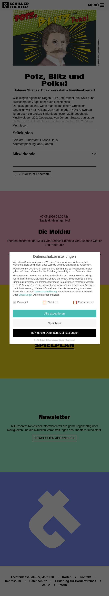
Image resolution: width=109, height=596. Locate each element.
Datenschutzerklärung (45, 288)
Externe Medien (83, 299)
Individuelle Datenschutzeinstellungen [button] (54, 329)
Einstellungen (25, 291)
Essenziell (20, 299)
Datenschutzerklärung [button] (56, 337)
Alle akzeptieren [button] (54, 310)
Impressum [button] (70, 337)
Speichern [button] (54, 320)
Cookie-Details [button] (40, 337)
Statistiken (50, 299)
